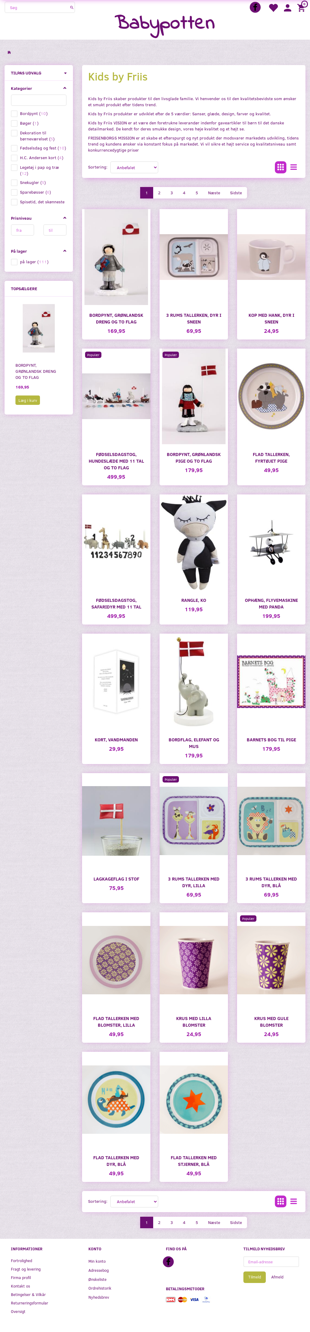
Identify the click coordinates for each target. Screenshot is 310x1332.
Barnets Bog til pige (271, 739)
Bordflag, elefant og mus (194, 742)
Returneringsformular (29, 1302)
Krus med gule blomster (271, 1021)
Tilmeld (254, 1277)
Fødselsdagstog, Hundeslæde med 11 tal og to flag (116, 461)
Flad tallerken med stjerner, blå (194, 1160)
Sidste (236, 192)
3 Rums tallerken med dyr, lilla (193, 881)
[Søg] (72, 7)
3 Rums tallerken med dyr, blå (271, 881)
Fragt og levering (26, 1268)
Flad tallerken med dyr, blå (116, 1160)
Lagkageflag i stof (116, 878)
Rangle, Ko (193, 600)
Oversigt (18, 1311)
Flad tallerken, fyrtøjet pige (271, 457)
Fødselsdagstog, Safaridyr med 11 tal (116, 603)
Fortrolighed (21, 1260)
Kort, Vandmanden (116, 739)
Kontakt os (20, 1285)
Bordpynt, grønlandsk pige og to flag (194, 457)
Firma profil (21, 1277)
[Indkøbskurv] (302, 7)
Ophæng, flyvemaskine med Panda (271, 603)
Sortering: (97, 167)
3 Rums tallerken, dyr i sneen (193, 318)
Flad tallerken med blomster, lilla (116, 1021)
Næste (214, 192)
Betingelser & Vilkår (28, 1294)
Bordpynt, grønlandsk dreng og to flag (35, 371)
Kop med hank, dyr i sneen (271, 318)
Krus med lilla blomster (193, 1021)
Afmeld (277, 1277)
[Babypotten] (164, 24)
